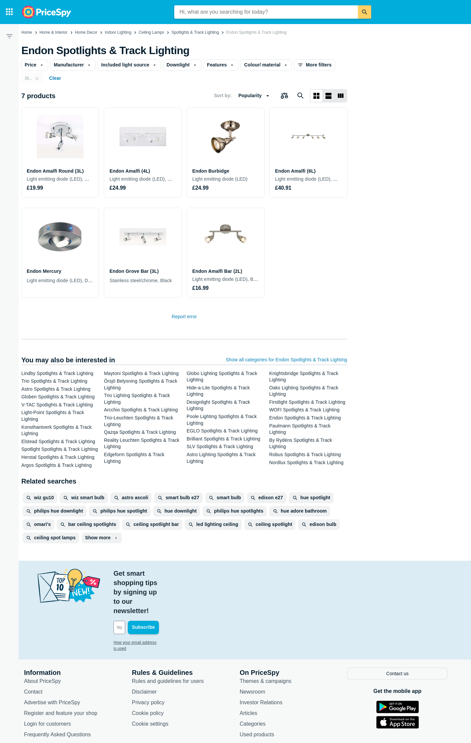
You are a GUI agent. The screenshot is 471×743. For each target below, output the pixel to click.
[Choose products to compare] (284, 95)
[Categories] (9, 12)
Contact (33, 653)
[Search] (364, 12)
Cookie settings (150, 685)
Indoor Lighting (118, 32)
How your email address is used (141, 605)
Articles (248, 675)
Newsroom (252, 653)
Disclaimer (144, 653)
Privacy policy (148, 664)
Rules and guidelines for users (168, 642)
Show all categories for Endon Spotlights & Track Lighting (286, 359)
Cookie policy (148, 675)
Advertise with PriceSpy (52, 664)
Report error (184, 316)
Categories (252, 685)
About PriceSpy (42, 642)
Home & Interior (53, 32)
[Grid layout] (316, 96)
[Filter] (9, 36)
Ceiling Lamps (151, 32)
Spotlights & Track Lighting (195, 32)
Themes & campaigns (265, 642)
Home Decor (86, 32)
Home (26, 32)
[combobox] (266, 12)
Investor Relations (261, 664)
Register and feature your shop (60, 675)
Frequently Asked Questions (57, 696)
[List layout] (328, 96)
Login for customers (47, 685)
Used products (257, 696)
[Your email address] (158, 590)
